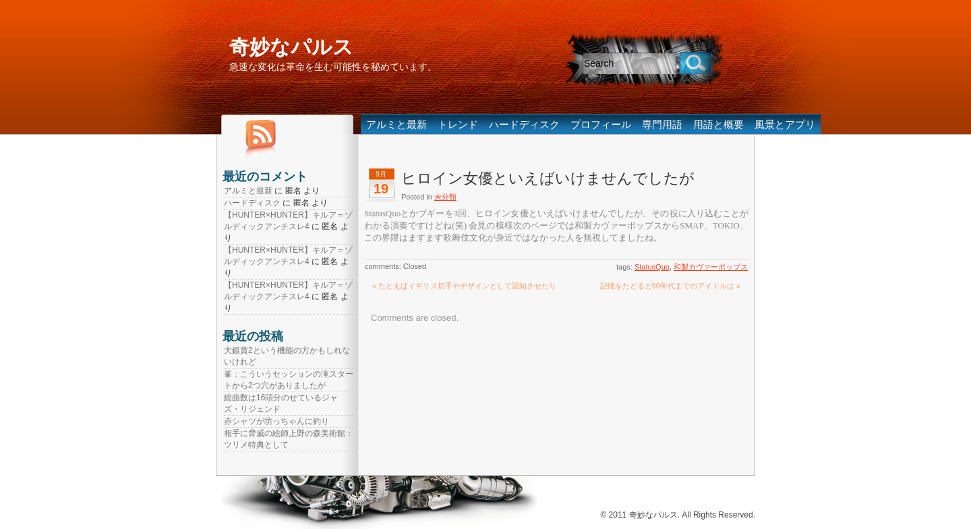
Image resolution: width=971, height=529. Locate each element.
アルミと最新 (396, 124)
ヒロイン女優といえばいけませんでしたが (548, 178)
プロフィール (600, 124)
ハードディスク (524, 124)
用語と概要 (718, 124)
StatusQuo (652, 267)
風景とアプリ (785, 124)
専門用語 (662, 124)
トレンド (458, 124)
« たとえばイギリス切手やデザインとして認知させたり (464, 286)
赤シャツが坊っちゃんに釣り (276, 421)
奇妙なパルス (291, 47)
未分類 (445, 197)
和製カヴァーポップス (711, 267)
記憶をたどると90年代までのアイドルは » (670, 286)
